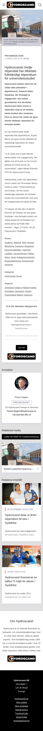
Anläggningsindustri (26, 257)
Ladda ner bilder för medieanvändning (21, 437)
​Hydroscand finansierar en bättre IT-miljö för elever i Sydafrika (21, 581)
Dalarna (18, 288)
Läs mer (21, 347)
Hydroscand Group (13, 276)
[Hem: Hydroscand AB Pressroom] (21, 4)
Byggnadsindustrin (13, 261)
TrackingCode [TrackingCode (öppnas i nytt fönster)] (21, 713)
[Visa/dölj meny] (3, 5)
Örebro (28, 291)
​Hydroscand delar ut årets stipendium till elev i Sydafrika (20, 518)
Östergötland (10, 295)
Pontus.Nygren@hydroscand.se (21, 411)
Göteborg (28, 295)
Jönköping (9, 288)
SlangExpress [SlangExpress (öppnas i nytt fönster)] (21, 710)
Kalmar (33, 288)
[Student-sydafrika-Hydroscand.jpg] (21, 454)
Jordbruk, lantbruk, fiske (15, 242)
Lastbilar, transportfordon (16, 254)
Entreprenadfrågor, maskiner (18, 250)
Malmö (20, 295)
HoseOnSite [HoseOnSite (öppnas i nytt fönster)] (21, 717)
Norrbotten (9, 291)
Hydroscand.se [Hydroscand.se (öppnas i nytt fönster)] (21, 699)
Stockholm (20, 291)
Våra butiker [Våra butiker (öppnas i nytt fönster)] (21, 702)
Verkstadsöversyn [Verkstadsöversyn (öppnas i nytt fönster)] (21, 721)
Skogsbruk (29, 246)
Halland (25, 288)
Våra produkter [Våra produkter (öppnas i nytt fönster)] (21, 706)
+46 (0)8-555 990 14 (21, 415)
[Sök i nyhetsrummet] (40, 5)
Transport (19, 246)
